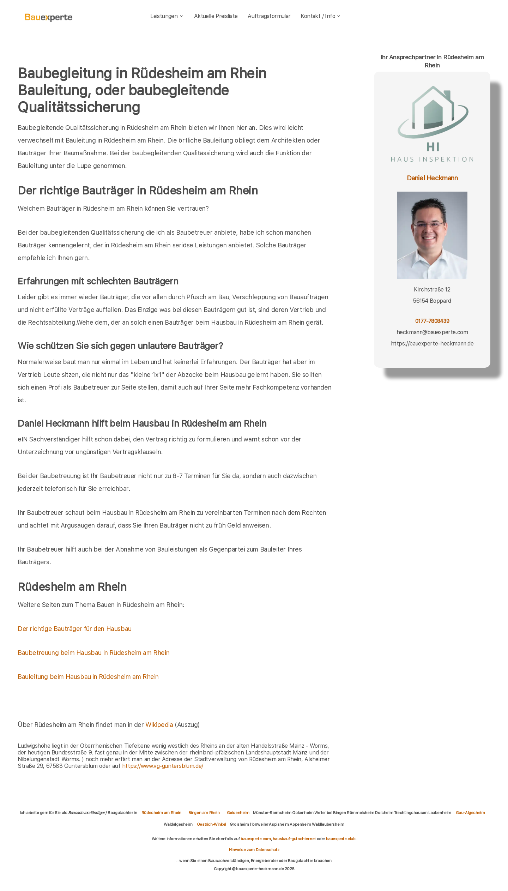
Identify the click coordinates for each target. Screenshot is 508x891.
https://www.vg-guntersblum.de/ (162, 766)
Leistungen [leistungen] (167, 16)
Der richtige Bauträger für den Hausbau (75, 628)
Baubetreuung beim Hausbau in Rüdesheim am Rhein (93, 652)
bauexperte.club (341, 838)
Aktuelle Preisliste (216, 16)
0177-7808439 (432, 321)
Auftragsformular (269, 16)
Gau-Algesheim (470, 812)
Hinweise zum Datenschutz (254, 849)
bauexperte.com (256, 838)
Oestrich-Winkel (211, 824)
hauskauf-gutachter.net (294, 838)
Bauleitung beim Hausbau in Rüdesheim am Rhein (88, 676)
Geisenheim (238, 812)
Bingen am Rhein (204, 812)
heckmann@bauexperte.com (432, 332)
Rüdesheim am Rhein (161, 812)
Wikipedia (160, 724)
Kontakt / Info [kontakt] (321, 16)
